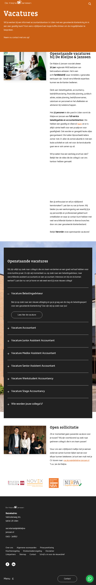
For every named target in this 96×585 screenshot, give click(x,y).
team (80, 124)
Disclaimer (50, 551)
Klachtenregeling (13, 551)
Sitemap (22, 554)
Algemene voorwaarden (26, 547)
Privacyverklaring (47, 547)
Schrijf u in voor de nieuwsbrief (52, 554)
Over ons (9, 547)
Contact (33, 554)
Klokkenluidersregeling (32, 551)
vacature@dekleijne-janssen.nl (76, 463)
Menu (7, 578)
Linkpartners (11, 554)
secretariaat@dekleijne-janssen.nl (16, 530)
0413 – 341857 (11, 536)
